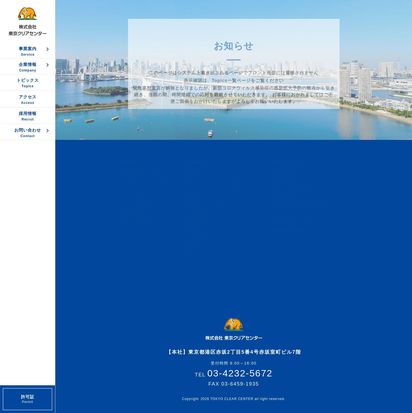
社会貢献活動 (203, 235)
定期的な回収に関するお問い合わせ (296, 176)
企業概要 (199, 174)
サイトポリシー (204, 254)
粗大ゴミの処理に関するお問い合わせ (298, 190)
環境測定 (199, 245)
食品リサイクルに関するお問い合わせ (298, 219)
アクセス (241, 171)
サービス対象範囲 (142, 221)
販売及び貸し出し (142, 211)
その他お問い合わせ (294, 231)
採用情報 (241, 181)
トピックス (243, 162)
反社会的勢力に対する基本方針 (210, 223)
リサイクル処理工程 (144, 202)
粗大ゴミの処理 (140, 192)
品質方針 (199, 183)
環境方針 (199, 192)
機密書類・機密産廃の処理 (150, 183)
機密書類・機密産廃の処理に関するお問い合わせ (308, 205)
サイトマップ (245, 190)
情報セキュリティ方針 (210, 202)
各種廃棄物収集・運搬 (146, 174)
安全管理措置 (203, 211)
